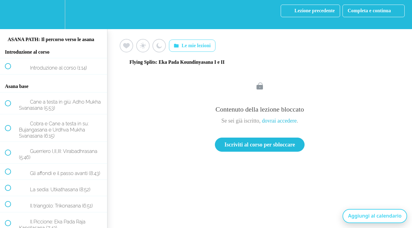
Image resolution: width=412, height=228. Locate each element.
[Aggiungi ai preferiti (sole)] (143, 45)
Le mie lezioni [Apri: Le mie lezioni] (192, 45)
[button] (11, 14)
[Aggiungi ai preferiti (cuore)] (126, 45)
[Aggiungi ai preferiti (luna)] (159, 45)
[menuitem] (53, 14)
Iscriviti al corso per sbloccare (259, 145)
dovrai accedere (279, 121)
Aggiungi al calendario (375, 215)
